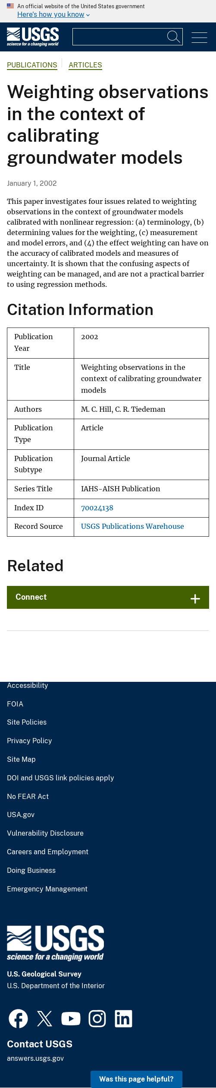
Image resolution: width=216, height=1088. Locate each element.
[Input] (127, 36)
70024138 (97, 508)
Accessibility (27, 686)
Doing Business (31, 871)
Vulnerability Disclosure (45, 833)
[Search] (174, 36)
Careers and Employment (47, 852)
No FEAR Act (28, 797)
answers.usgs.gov (35, 1058)
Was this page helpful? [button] (136, 1079)
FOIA (15, 704)
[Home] (33, 44)
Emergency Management (47, 889)
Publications (32, 65)
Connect (31, 596)
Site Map (21, 760)
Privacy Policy (29, 741)
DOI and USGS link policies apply (60, 778)
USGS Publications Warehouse (132, 526)
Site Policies (27, 722)
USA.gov (20, 815)
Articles (85, 65)
